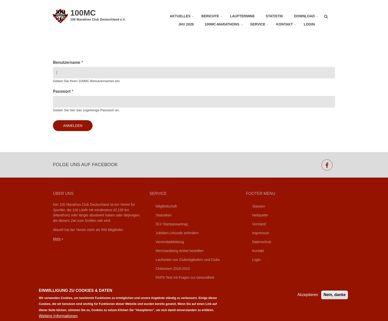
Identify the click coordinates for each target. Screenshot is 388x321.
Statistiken (164, 215)
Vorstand (259, 224)
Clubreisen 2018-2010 (173, 269)
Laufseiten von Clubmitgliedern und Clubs (188, 260)
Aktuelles (180, 16)
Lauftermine (242, 16)
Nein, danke (334, 298)
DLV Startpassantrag (172, 224)
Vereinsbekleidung (170, 242)
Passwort (62, 91)
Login (309, 24)
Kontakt (284, 24)
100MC (83, 12)
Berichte (210, 16)
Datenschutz (261, 242)
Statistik (274, 16)
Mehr (57, 239)
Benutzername (66, 62)
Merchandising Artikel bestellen (179, 251)
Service (257, 24)
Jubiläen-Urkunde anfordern (177, 233)
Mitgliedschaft (166, 206)
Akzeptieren (307, 298)
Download (304, 16)
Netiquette (260, 215)
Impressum (260, 233)
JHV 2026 (186, 24)
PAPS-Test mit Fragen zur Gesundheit (185, 277)
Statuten (258, 206)
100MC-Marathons (222, 24)
